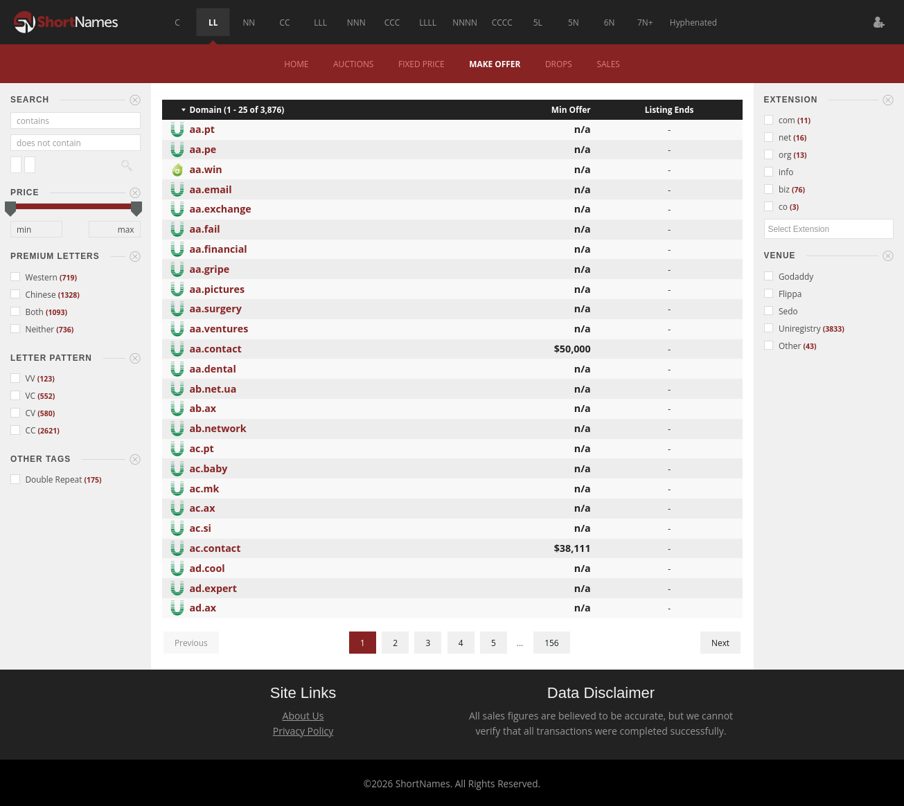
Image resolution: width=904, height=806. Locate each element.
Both (28, 311)
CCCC (502, 22)
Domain (206, 109)
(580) (46, 413)
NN (248, 22)
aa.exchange (220, 207)
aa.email (211, 188)
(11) (803, 120)
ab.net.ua (213, 387)
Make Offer (494, 63)
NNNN (464, 22)
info (779, 171)
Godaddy (789, 276)
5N (573, 22)
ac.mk (205, 487)
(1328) (69, 295)
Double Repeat (47, 479)
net (779, 137)
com (780, 119)
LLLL (427, 22)
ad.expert (214, 587)
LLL (320, 22)
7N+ (645, 22)
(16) (799, 138)
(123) (46, 379)
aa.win (206, 168)
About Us (303, 715)
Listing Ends (669, 109)
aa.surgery (216, 307)
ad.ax (203, 606)
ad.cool (207, 567)
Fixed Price (421, 63)
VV (23, 378)
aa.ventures (219, 327)
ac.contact (215, 546)
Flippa (783, 293)
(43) (809, 346)
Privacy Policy (303, 730)
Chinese (34, 294)
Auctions (353, 63)
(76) (798, 190)
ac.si (200, 526)
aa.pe (203, 148)
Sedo (781, 310)
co (777, 206)
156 (551, 642)
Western (35, 277)
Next (720, 642)
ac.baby (209, 467)
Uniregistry (793, 328)
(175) (93, 480)
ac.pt (202, 447)
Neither (33, 328)
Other (784, 345)
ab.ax (203, 407)
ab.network (218, 427)
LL (213, 22)
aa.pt (202, 128)
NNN (356, 22)
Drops (558, 63)
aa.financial (218, 247)
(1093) (56, 312)
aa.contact (216, 347)
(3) (794, 207)
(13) (800, 155)
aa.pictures (217, 288)
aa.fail (205, 227)
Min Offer (571, 109)
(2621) (49, 431)
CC (285, 22)
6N (609, 22)
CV (23, 412)
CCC (392, 22)
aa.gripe (210, 267)
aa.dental (213, 367)
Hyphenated (693, 22)
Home (296, 63)
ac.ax (202, 506)
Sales (607, 63)
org (779, 154)
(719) (68, 278)
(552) (46, 396)
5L (537, 22)
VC (23, 395)
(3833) (833, 329)
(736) (64, 329)
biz (778, 189)
